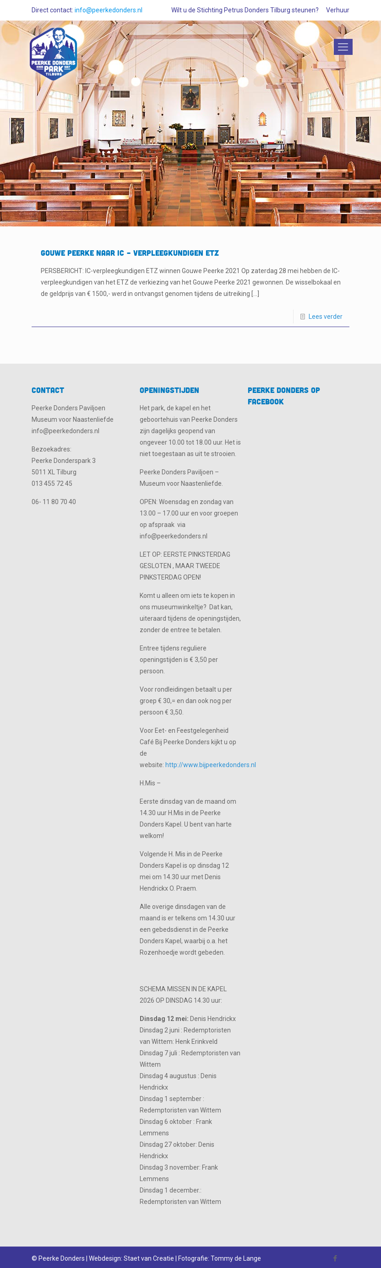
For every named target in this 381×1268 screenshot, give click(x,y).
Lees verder (326, 316)
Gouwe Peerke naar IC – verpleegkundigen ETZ (130, 253)
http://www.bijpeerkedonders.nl (210, 764)
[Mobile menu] (341, 47)
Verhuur (337, 10)
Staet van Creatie (149, 1258)
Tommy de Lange (236, 1258)
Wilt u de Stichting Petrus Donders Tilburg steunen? (245, 10)
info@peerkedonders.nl (108, 10)
